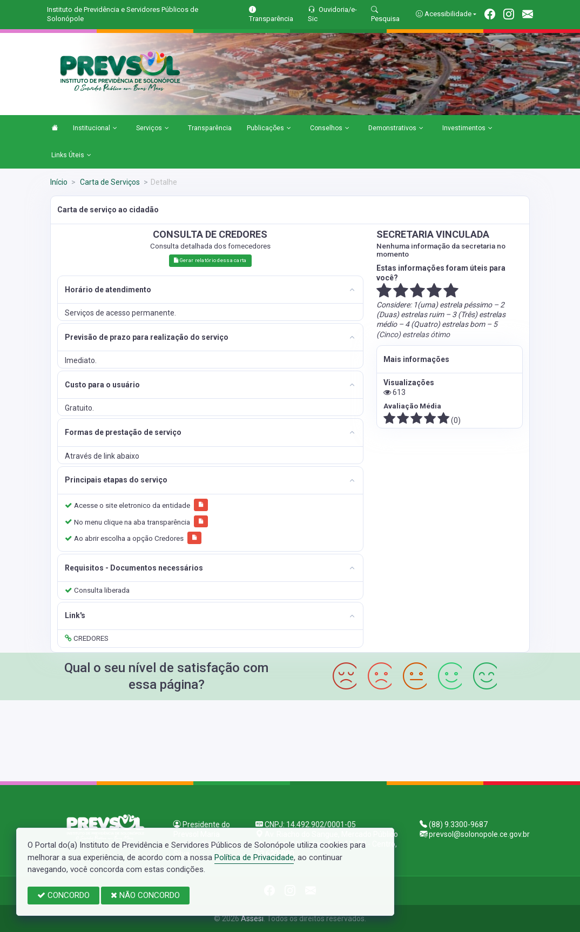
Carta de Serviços (109, 182)
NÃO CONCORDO (145, 895)
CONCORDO (63, 895)
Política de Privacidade (254, 857)
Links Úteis (71, 155)
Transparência (210, 128)
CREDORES (87, 638)
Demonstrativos (395, 128)
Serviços (152, 128)
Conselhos (329, 128)
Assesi (252, 918)
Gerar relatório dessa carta (210, 260)
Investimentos (467, 128)
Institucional (95, 128)
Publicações (269, 128)
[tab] (210, 290)
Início (59, 182)
